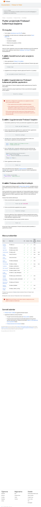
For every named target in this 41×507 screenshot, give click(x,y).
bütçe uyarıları (26, 316)
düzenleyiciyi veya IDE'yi (16, 33)
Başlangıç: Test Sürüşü (24, 50)
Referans (3, 495)
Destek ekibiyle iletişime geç (33, 493)
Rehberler (3, 493)
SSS (28, 500)
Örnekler (3, 497)
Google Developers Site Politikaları (28, 327)
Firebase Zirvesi (17, 495)
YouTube (16, 499)
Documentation (5, 5)
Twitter (16, 497)
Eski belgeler (30, 502)
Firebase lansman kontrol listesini (14, 323)
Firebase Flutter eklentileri (24, 186)
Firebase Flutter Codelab (10, 312)
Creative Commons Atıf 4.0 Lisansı (23, 326)
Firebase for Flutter (17, 5)
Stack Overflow (30, 495)
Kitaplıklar (3, 499)
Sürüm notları (30, 499)
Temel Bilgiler (24, 17)
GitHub (2, 500)
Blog (15, 493)
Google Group (30, 497)
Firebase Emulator (23, 168)
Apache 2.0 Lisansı (4, 327)
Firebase (3, 17)
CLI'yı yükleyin (18, 61)
